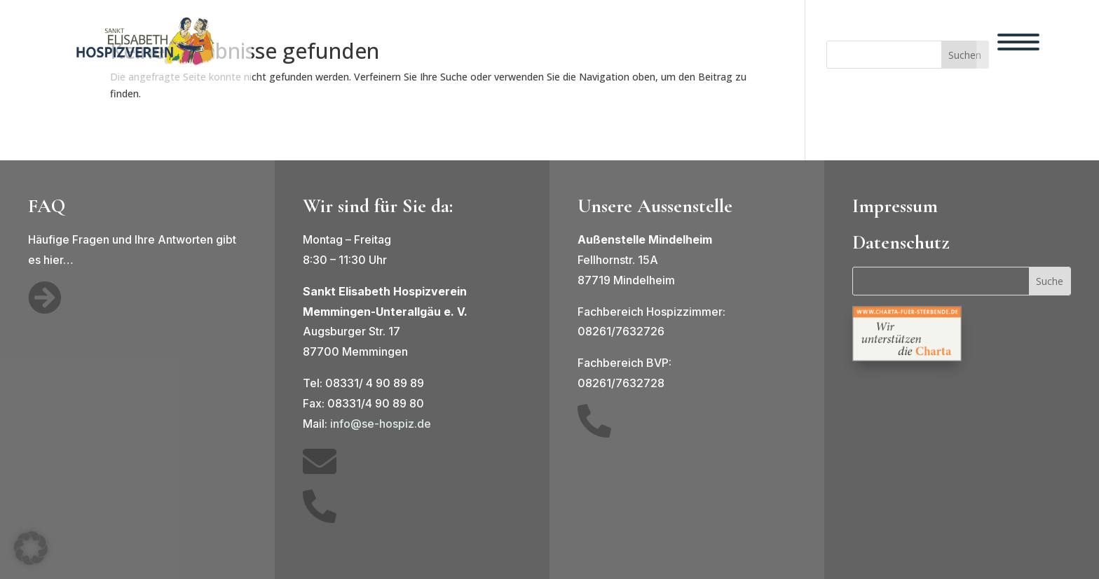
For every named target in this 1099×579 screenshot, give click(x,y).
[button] (31, 548)
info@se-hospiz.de (380, 424)
